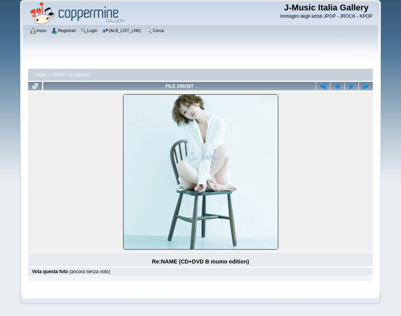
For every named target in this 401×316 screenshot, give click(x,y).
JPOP (58, 75)
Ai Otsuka (79, 75)
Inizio (41, 75)
